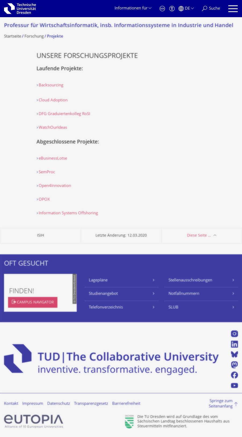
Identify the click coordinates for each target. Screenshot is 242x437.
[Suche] (211, 8)
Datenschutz (58, 404)
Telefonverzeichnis (106, 308)
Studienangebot (103, 294)
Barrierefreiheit (126, 404)
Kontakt (11, 404)
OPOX (44, 200)
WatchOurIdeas (53, 128)
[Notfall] (162, 8)
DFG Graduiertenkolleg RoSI (64, 114)
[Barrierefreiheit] (172, 8)
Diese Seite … (199, 235)
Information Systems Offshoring (68, 213)
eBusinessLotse (53, 159)
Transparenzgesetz (91, 404)
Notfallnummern (183, 294)
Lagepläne (98, 280)
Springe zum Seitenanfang (221, 404)
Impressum (32, 404)
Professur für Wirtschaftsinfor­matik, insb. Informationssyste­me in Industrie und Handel (118, 25)
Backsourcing (51, 85)
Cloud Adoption (53, 100)
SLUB (173, 308)
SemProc (47, 172)
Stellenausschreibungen (190, 280)
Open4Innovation (55, 186)
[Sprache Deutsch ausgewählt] (186, 8)
